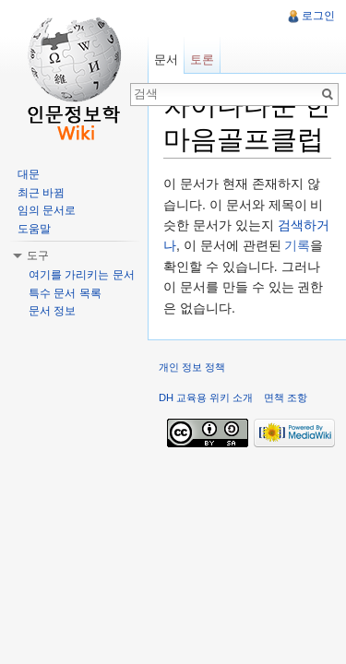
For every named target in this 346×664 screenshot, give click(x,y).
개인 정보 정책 (192, 367)
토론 (202, 59)
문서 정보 (52, 310)
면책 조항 (285, 397)
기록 (297, 245)
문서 (166, 59)
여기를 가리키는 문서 (82, 274)
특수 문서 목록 (65, 293)
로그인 (318, 15)
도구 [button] (38, 255)
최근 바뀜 (41, 192)
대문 (29, 174)
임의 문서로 (47, 210)
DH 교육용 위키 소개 (206, 397)
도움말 (34, 228)
